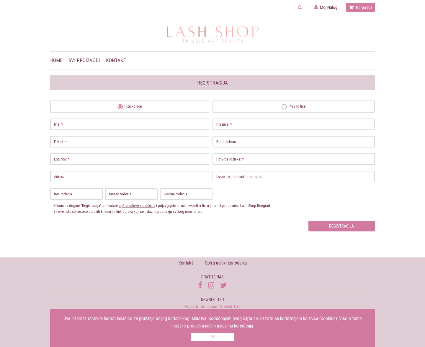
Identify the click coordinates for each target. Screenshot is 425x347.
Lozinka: (131, 159)
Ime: (131, 124)
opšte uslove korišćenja (137, 205)
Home (56, 60)
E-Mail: (131, 142)
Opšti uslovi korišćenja (226, 263)
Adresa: (131, 176)
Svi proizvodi (84, 60)
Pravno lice (293, 106)
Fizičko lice (130, 106)
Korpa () (360, 7)
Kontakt (116, 60)
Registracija (341, 226)
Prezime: (295, 124)
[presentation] (81, 236)
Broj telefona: (295, 142)
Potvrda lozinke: (295, 159)
